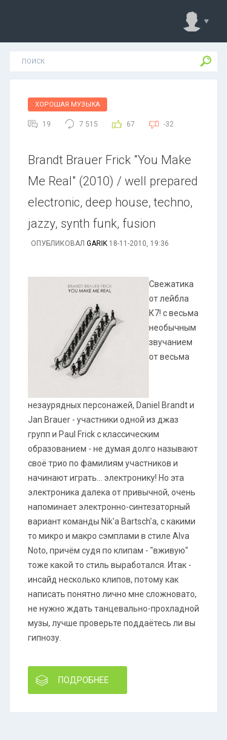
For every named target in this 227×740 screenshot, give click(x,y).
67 (131, 124)
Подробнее (72, 680)
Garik (97, 243)
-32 (168, 124)
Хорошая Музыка (67, 104)
